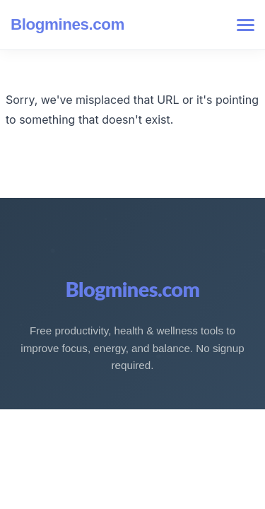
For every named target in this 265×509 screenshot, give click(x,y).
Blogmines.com (67, 24)
